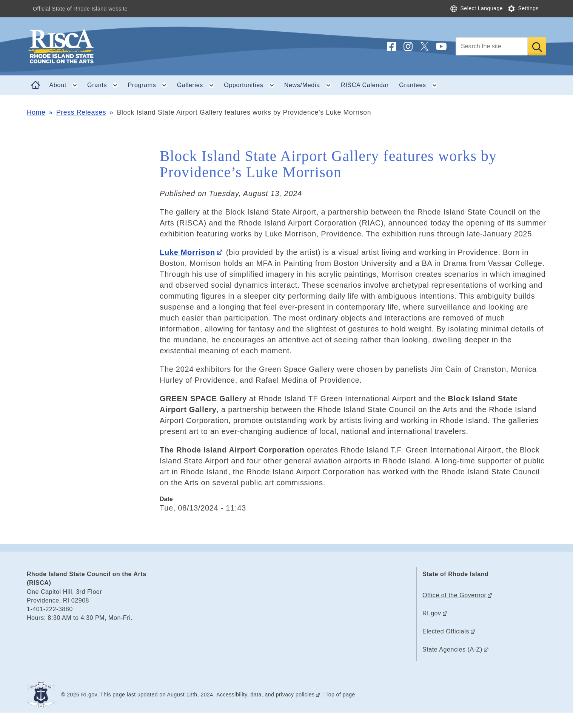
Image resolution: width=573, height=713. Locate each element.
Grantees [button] (420, 85)
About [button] (65, 85)
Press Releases (81, 112)
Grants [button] (105, 85)
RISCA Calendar (365, 85)
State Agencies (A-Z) (452, 649)
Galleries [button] (198, 85)
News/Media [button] (310, 85)
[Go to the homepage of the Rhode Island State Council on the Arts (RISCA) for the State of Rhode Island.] (106, 46)
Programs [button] (150, 85)
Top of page (340, 695)
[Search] (492, 46)
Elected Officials (445, 631)
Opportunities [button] (251, 85)
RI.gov (431, 613)
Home (36, 112)
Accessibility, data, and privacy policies (265, 695)
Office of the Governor (454, 595)
